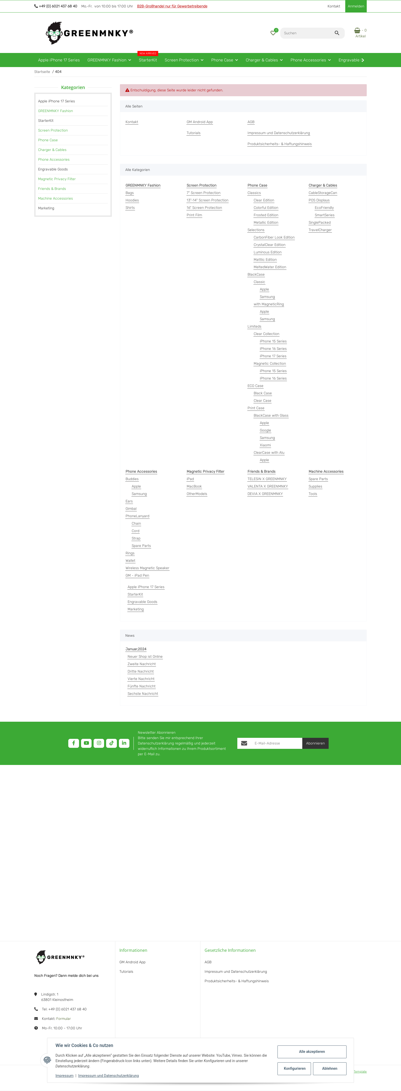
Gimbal (131, 508)
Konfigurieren (295, 1068)
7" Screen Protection (203, 193)
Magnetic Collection (270, 363)
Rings (130, 553)
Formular (63, 1019)
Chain (136, 523)
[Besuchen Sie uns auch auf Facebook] (73, 743)
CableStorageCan (323, 193)
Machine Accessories (55, 198)
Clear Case (262, 400)
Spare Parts (141, 546)
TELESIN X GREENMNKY (267, 479)
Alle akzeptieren (312, 1052)
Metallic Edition (266, 222)
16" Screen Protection (204, 208)
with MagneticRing (269, 304)
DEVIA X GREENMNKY (265, 494)
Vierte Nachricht (141, 679)
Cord (135, 531)
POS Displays (319, 200)
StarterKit (135, 594)
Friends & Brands (52, 189)
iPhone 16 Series (273, 349)
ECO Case (255, 386)
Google (265, 430)
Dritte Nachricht (141, 671)
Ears (129, 501)
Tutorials (126, 971)
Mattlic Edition (265, 259)
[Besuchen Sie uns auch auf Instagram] (99, 743)
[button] (273, 33)
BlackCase (256, 274)
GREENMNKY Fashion (55, 111)
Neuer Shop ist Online (145, 656)
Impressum (64, 1076)
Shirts (130, 208)
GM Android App (132, 962)
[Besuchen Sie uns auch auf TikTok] (111, 743)
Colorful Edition (266, 208)
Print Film (194, 215)
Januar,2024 (136, 649)
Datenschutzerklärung (156, 743)
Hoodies (132, 200)
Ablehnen (329, 1068)
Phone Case (48, 140)
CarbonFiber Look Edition (274, 237)
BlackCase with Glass (271, 415)
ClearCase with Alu (269, 452)
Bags (130, 193)
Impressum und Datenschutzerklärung (108, 1076)
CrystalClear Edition (269, 245)
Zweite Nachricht (142, 664)
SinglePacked (320, 222)
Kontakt (334, 6)
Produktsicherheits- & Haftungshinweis (237, 981)
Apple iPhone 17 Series (146, 587)
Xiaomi (265, 445)
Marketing (136, 609)
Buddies (132, 479)
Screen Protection (53, 130)
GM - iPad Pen (137, 575)
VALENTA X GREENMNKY (268, 486)
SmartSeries (325, 215)
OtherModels (197, 494)
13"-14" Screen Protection (207, 200)
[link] (73, 111)
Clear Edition (264, 200)
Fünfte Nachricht (141, 686)
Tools (313, 494)
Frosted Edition (266, 215)
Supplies (315, 486)
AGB (208, 962)
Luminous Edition (268, 252)
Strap (136, 538)
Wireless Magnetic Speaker (147, 568)
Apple (264, 289)
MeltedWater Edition (270, 267)
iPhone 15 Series (273, 341)
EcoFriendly (324, 208)
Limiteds (254, 326)
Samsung (267, 297)
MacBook (194, 486)
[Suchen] (307, 33)
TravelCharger (320, 230)
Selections (256, 230)
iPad (190, 479)
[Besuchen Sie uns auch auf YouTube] (86, 743)
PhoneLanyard (137, 516)
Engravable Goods (142, 602)
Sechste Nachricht (143, 694)
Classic (259, 282)
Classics (254, 193)
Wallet (130, 560)
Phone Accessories (54, 159)
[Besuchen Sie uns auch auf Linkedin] (124, 743)
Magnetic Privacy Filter (57, 179)
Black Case (263, 393)
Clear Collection (266, 334)
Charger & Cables (52, 150)
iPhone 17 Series (273, 356)
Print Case (256, 408)
